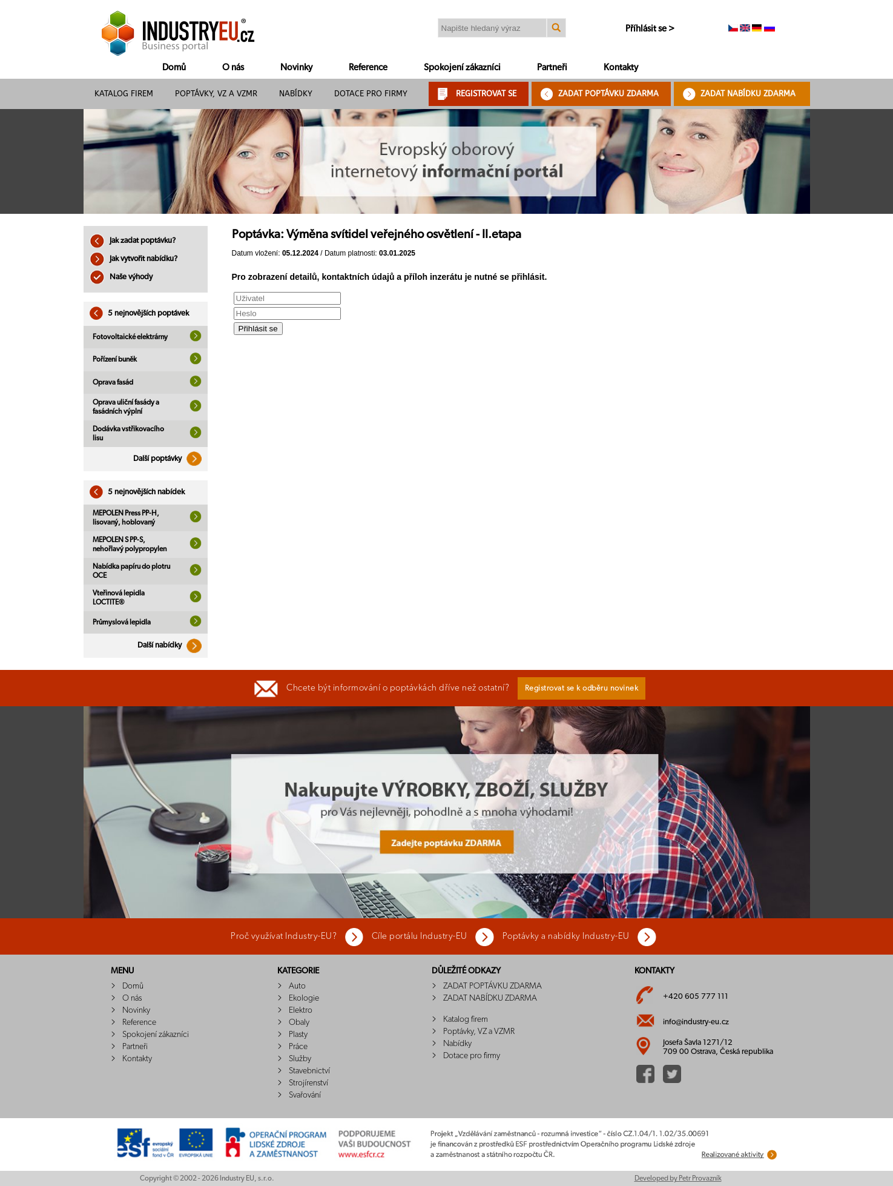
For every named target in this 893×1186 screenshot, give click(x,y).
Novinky (296, 67)
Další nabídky (172, 645)
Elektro (300, 1010)
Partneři (552, 67)
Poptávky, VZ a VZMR (216, 93)
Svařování (305, 1095)
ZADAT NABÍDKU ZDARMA (748, 93)
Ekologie (304, 998)
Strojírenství (308, 1083)
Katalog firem (123, 93)
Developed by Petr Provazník (678, 1178)
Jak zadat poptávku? (133, 241)
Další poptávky (170, 459)
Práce (298, 1046)
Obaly (299, 1022)
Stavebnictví (309, 1071)
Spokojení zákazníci (462, 67)
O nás (233, 67)
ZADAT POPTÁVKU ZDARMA (608, 93)
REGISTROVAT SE (486, 93)
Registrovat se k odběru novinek (582, 688)
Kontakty (621, 67)
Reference (368, 67)
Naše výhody (121, 277)
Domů (174, 67)
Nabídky (295, 93)
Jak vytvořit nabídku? (133, 259)
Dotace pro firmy (370, 93)
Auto (297, 986)
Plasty (298, 1034)
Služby (300, 1059)
